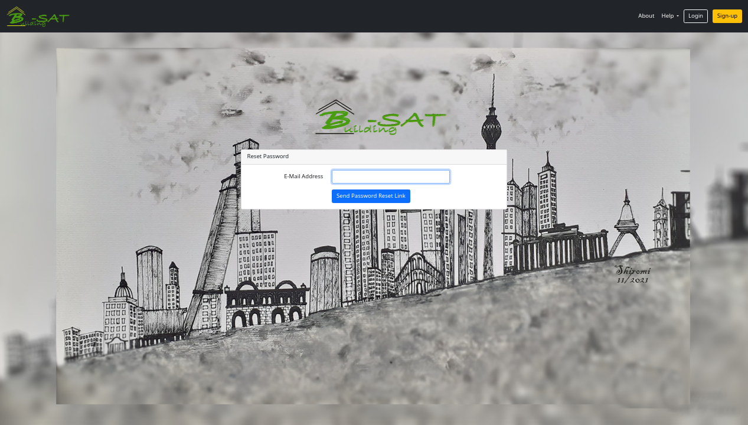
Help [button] (668, 15)
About (646, 15)
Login (695, 15)
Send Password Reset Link (371, 196)
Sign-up (727, 15)
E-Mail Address (303, 176)
